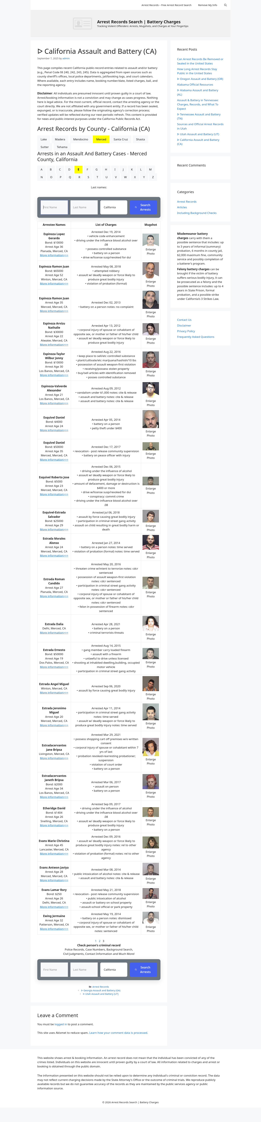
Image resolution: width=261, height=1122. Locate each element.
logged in (61, 1024)
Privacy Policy (186, 331)
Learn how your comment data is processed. (118, 1033)
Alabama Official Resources (195, 84)
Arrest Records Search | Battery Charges (138, 21)
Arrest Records (100, 986)
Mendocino (80, 139)
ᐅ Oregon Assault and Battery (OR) (200, 79)
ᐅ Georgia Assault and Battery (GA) (100, 990)
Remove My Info (207, 5)
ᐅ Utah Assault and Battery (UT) (101, 994)
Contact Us (184, 320)
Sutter (45, 147)
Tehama (62, 147)
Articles (182, 207)
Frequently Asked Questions (195, 337)
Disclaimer (184, 325)
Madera (60, 139)
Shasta (140, 139)
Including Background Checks (197, 213)
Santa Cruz (121, 139)
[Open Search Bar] (225, 5)
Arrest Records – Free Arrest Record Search (166, 5)
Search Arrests (143, 207)
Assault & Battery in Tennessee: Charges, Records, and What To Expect (198, 104)
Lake (44, 139)
